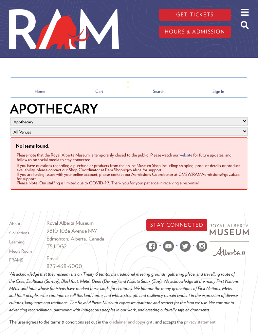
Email (52, 258)
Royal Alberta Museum (70, 223)
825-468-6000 (64, 266)
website (185, 154)
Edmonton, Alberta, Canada (75, 239)
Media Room (20, 251)
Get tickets (195, 14)
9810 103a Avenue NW (71, 231)
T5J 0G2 (56, 246)
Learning (17, 241)
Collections (19, 232)
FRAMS (16, 259)
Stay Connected (176, 225)
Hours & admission (195, 32)
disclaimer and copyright (130, 321)
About (14, 223)
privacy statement (199, 321)
